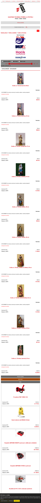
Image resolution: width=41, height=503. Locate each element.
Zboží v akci (22, 61)
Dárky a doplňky (12, 32)
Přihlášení (38, 1)
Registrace (33, 1)
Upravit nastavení (4, 500)
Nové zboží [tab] (20, 379)
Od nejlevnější (5, 68)
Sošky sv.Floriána (22, 32)
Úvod (3, 1)
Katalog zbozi (8, 1)
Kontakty (13, 1)
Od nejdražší (13, 68)
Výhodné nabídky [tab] (20, 376)
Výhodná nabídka (6, 61)
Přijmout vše (17, 500)
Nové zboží (15, 61)
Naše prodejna (27, 1)
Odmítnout (11, 500)
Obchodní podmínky (20, 1)
